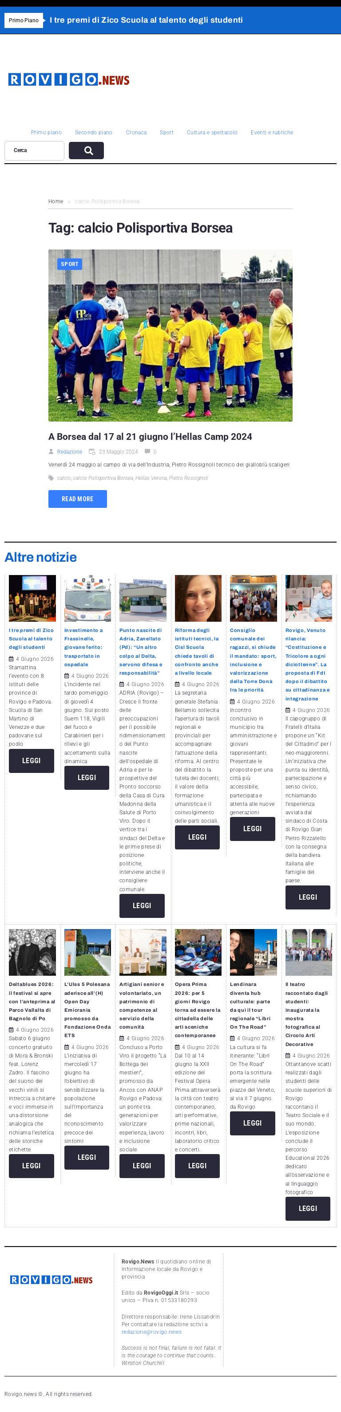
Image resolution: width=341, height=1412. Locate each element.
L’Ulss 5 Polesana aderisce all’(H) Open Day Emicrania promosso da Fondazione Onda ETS (87, 1010)
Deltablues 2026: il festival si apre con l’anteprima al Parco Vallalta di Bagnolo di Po (32, 1001)
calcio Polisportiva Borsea (103, 478)
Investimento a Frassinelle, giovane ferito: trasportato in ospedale (83, 647)
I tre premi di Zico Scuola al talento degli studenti (31, 639)
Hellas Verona (151, 478)
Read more (78, 499)
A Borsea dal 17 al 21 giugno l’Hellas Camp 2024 (150, 436)
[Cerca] (34, 151)
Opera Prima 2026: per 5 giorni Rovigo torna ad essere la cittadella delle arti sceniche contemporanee (198, 1010)
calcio (64, 478)
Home (55, 201)
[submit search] (86, 150)
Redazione (69, 452)
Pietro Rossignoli (188, 478)
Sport (70, 264)
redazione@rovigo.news (152, 1332)
